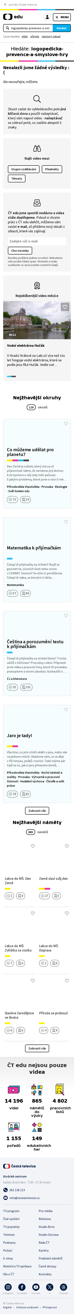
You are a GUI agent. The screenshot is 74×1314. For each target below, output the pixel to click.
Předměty (52, 169)
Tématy (16, 178)
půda (25, 36)
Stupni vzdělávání (23, 169)
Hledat (62, 28)
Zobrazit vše (37, 811)
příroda (34, 36)
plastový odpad (51, 36)
